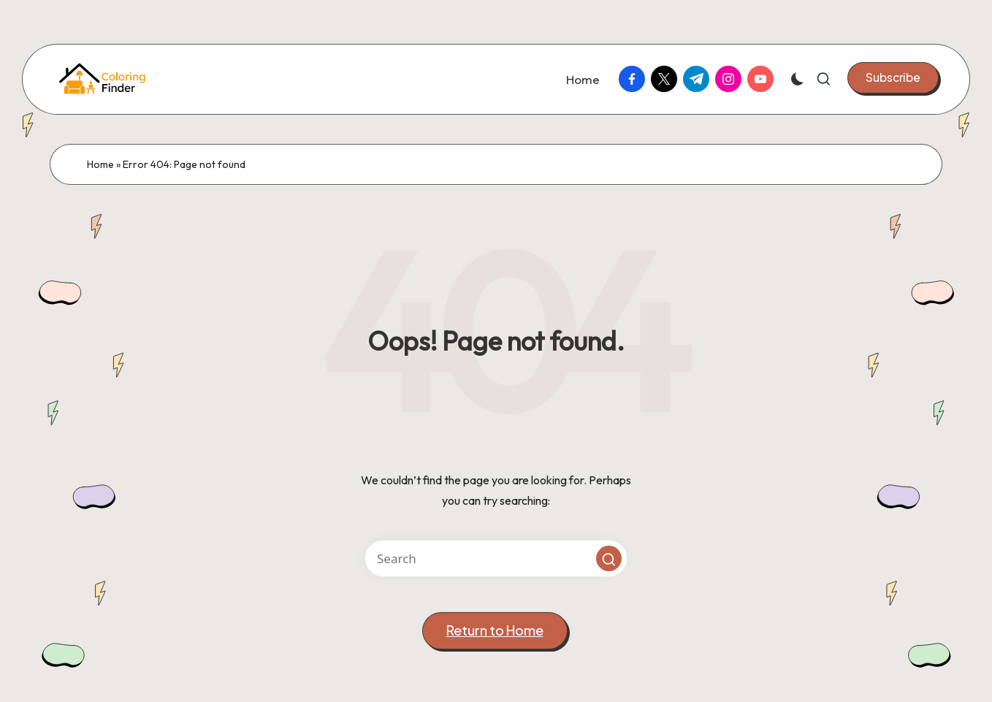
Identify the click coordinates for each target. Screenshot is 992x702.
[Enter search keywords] (496, 558)
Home (100, 164)
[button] (893, 77)
